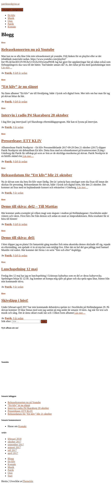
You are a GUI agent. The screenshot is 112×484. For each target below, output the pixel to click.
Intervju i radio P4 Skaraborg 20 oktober (35, 115)
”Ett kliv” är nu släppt (19, 86)
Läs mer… (6, 67)
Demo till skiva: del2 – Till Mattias (29, 206)
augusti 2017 (14, 447)
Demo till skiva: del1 (18, 237)
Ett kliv (11, 15)
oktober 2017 (14, 441)
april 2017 (13, 453)
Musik (11, 18)
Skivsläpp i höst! (14, 300)
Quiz (10, 21)
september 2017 (16, 444)
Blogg (3, 42)
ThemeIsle (27, 481)
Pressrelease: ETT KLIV (21, 141)
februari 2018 (14, 438)
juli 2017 (12, 450)
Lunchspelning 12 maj (19, 269)
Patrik (11, 23)
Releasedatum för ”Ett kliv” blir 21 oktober (36, 175)
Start (10, 475)
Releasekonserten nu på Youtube (27, 49)
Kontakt (12, 26)
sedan (20, 73)
